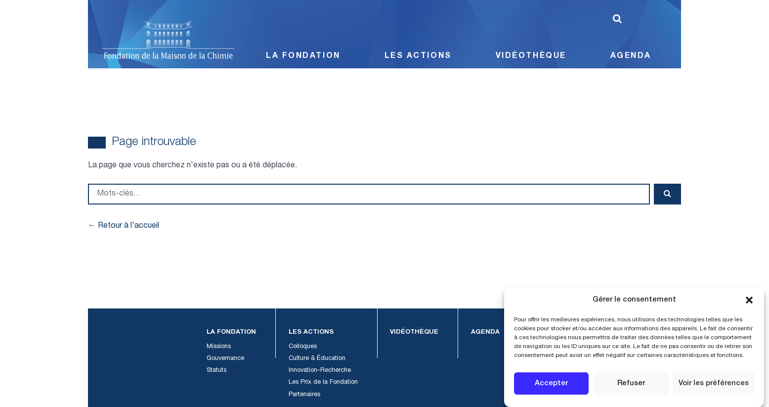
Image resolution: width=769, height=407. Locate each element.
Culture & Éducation (311, 358)
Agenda (632, 56)
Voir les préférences (716, 383)
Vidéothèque (530, 56)
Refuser (633, 383)
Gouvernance (225, 358)
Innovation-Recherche (313, 370)
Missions (219, 347)
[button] (749, 300)
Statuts (217, 370)
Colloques (297, 347)
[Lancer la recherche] (617, 19)
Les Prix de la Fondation (316, 382)
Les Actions (416, 56)
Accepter (552, 383)
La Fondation (301, 56)
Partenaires (299, 395)
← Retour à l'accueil (122, 226)
